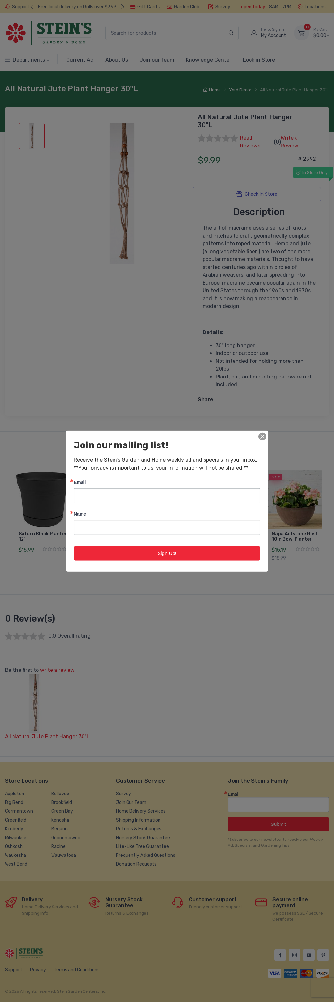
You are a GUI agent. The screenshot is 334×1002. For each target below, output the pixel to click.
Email (80, 481)
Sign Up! (167, 553)
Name (80, 513)
